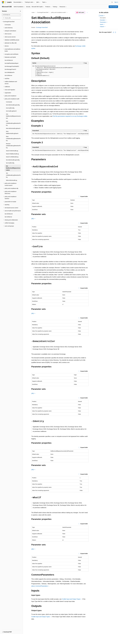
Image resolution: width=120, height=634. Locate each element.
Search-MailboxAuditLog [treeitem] (12, 153)
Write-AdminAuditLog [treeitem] (11, 180)
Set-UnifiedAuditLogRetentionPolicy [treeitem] (13, 175)
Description (103, 17)
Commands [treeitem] (8, 24)
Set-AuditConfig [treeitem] (10, 163)
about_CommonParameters (39, 586)
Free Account (113, 6)
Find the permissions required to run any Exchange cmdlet (70, 116)
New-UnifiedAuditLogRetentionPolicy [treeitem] (13, 138)
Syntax (102, 15)
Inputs (102, 24)
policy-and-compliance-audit (58, 12)
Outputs (103, 26)
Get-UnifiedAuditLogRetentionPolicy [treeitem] (13, 123)
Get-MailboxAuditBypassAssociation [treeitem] (13, 116)
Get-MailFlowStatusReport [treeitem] (11, 63)
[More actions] (87, 12)
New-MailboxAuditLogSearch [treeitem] (12, 132)
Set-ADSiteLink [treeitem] (9, 214)
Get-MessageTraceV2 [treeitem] (10, 69)
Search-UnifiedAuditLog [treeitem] (12, 156)
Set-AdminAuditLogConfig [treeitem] (12, 160)
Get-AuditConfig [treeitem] (10, 108)
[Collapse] (20, 11)
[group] (60, 134)
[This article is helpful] (113, 32)
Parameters (103, 22)
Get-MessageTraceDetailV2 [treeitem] (12, 66)
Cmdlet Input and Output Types (71, 599)
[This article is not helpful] (115, 32)
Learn (33, 12)
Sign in (116, 2)
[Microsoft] (3, 2)
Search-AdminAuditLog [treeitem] (12, 150)
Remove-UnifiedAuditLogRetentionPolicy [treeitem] (13, 145)
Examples (103, 20)
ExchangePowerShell (42, 12)
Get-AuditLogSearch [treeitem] (11, 111)
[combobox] (11, 14)
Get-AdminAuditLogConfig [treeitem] (13, 105)
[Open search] (112, 2)
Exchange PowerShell (42, 27)
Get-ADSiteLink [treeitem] (9, 60)
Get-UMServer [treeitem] (8, 75)
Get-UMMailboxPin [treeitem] (9, 72)
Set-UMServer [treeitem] (8, 217)
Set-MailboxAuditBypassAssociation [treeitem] (13, 168)
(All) (33, 218)
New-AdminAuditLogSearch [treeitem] (13, 128)
